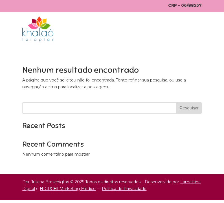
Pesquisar (189, 108)
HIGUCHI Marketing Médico (68, 188)
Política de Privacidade (124, 188)
